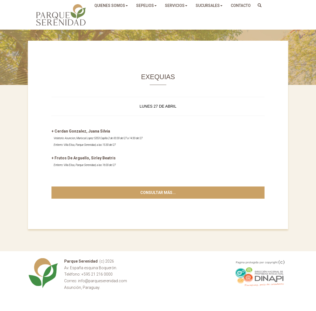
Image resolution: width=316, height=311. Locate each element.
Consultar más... (158, 192)
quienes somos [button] (111, 5)
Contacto (241, 5)
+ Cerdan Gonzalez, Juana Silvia (80, 131)
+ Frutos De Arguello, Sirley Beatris (83, 158)
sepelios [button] (146, 5)
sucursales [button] (209, 5)
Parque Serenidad (61, 14)
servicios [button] (176, 5)
